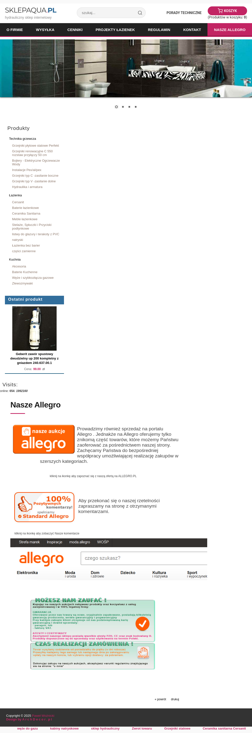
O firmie (14, 30)
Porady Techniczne (184, 13)
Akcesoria (19, 266)
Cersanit (18, 202)
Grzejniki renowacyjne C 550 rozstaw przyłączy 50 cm (32, 153)
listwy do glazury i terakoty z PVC (35, 234)
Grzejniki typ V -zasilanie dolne (34, 181)
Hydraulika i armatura (27, 187)
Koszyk (230, 11)
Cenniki (75, 30)
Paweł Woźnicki (43, 715)
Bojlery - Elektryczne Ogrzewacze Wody (36, 162)
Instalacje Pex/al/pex (26, 170)
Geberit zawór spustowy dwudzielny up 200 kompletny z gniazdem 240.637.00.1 (34, 358)
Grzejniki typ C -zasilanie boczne (35, 175)
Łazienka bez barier (26, 245)
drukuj (175, 699)
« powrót (160, 699)
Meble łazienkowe (24, 219)
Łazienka (15, 195)
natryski (17, 240)
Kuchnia (15, 259)
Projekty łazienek (115, 30)
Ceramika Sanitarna (26, 213)
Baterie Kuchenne (24, 272)
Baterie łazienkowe (25, 208)
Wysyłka (45, 30)
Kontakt (192, 30)
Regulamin (159, 30)
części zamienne (24, 251)
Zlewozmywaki (22, 283)
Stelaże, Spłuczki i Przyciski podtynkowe (31, 226)
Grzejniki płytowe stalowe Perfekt (35, 145)
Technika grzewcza (22, 138)
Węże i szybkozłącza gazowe (33, 278)
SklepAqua (30, 10)
